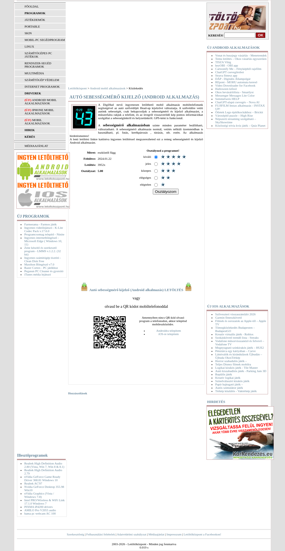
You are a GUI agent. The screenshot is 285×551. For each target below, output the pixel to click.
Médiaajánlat (156, 534)
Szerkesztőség (75, 534)
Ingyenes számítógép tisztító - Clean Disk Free (42, 259)
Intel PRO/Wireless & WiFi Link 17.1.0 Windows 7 (44, 501)
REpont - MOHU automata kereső (236, 82)
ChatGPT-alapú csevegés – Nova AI (237, 102)
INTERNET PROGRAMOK (42, 86)
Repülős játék (223, 374)
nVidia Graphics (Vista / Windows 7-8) (39, 495)
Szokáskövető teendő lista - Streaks (237, 337)
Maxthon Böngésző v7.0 (39, 264)
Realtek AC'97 (33, 483)
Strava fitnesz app (226, 75)
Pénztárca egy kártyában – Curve (235, 351)
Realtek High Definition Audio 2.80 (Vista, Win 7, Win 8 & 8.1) (44, 465)
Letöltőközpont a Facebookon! (202, 534)
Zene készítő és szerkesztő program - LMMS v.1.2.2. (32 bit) (42, 251)
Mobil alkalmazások (37, 121)
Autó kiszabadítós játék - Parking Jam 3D (240, 371)
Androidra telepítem (168, 330)
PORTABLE (32, 26)
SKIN (28, 33)
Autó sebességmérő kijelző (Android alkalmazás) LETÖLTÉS (136, 290)
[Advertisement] (40, 364)
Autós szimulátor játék (229, 387)
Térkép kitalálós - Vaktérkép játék (236, 391)
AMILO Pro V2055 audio (40, 510)
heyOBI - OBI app (226, 65)
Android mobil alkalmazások (40, 101)
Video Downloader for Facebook (235, 85)
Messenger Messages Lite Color (234, 95)
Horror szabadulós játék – (231, 361)
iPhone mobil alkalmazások (39, 111)
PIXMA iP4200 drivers (38, 506)
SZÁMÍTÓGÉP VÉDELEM (41, 80)
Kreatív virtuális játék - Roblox (234, 334)
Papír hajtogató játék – (229, 384)
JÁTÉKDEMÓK (34, 19)
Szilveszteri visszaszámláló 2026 (235, 314)
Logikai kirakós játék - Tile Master (236, 367)
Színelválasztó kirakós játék (232, 381)
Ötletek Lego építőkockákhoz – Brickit (239, 112)
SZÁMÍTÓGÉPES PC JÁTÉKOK (38, 54)
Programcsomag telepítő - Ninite (44, 234)
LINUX (29, 46)
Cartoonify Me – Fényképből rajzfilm (238, 68)
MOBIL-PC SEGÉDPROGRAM (44, 39)
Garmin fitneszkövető (228, 317)
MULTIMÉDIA (34, 73)
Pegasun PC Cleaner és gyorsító (43, 271)
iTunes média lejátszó (37, 274)
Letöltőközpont (77, 88)
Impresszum (173, 534)
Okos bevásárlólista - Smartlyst (234, 92)
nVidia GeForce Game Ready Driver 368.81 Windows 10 (42, 478)
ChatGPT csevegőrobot (229, 72)
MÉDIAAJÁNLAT (36, 145)
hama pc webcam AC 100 (40, 513)
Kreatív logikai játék (227, 377)
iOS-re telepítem (168, 334)
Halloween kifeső (226, 88)
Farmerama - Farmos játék (40, 224)
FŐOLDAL (31, 6)
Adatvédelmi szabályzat (131, 534)
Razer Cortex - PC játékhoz (41, 267)
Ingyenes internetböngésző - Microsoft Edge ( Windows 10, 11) (43, 241)
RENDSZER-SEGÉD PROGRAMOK (37, 65)
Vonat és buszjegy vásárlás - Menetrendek (241, 55)
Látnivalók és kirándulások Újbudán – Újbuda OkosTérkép (238, 356)
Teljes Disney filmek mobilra (233, 364)
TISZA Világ (223, 62)
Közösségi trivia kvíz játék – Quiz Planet (240, 125)
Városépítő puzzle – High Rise (234, 115)
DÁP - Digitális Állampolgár (232, 78)
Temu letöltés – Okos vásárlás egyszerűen (240, 58)
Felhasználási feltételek (100, 534)
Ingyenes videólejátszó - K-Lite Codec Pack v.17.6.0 (43, 229)
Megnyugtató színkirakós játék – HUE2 (239, 347)
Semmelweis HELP (227, 98)
